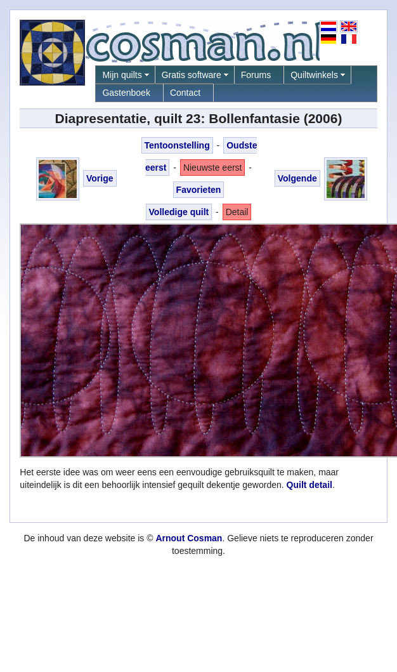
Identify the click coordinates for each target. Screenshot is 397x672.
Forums (256, 75)
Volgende (297, 178)
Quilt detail (309, 485)
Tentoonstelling (177, 145)
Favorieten (198, 190)
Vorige (100, 178)
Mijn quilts (121, 75)
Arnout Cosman (188, 538)
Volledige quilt (179, 212)
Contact (185, 93)
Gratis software (191, 75)
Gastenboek (126, 93)
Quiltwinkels (314, 75)
